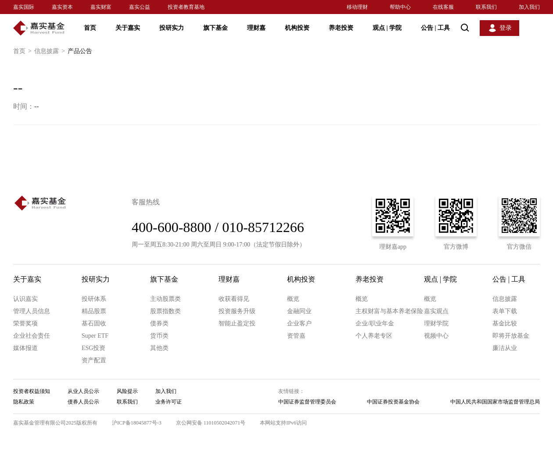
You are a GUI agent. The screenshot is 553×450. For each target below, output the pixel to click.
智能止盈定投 (237, 323)
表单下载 (504, 311)
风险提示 (127, 391)
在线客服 (443, 7)
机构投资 (297, 28)
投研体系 (94, 299)
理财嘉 (256, 28)
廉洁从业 (504, 348)
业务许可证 (168, 402)
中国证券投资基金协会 (393, 402)
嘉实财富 (100, 7)
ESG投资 (93, 348)
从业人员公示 (83, 391)
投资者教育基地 (186, 7)
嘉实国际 (23, 7)
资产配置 (94, 360)
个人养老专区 (374, 335)
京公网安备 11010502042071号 (211, 423)
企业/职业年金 (375, 323)
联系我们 (486, 7)
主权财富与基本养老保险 (389, 311)
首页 (90, 28)
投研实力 (171, 28)
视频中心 (436, 335)
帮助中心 (400, 7)
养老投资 (341, 28)
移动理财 (357, 7)
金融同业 (299, 311)
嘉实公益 (139, 7)
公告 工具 (435, 28)
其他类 (159, 348)
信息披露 (51, 51)
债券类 (159, 323)
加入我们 (529, 7)
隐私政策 (23, 402)
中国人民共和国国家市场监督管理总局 (495, 402)
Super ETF (95, 335)
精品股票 (94, 311)
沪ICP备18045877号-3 (137, 423)
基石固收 (94, 323)
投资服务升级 (237, 311)
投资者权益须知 (31, 391)
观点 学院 (387, 28)
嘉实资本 (62, 7)
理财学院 (436, 323)
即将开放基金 (510, 335)
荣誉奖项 (25, 323)
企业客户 (299, 323)
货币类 (159, 335)
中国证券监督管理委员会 (307, 402)
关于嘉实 (127, 28)
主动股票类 (165, 299)
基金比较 (504, 323)
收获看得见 (234, 299)
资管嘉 (296, 335)
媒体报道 (25, 348)
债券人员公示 (83, 402)
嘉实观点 (436, 311)
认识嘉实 (25, 299)
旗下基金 (215, 28)
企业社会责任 (31, 335)
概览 (293, 299)
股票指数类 (165, 311)
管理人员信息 (31, 311)
